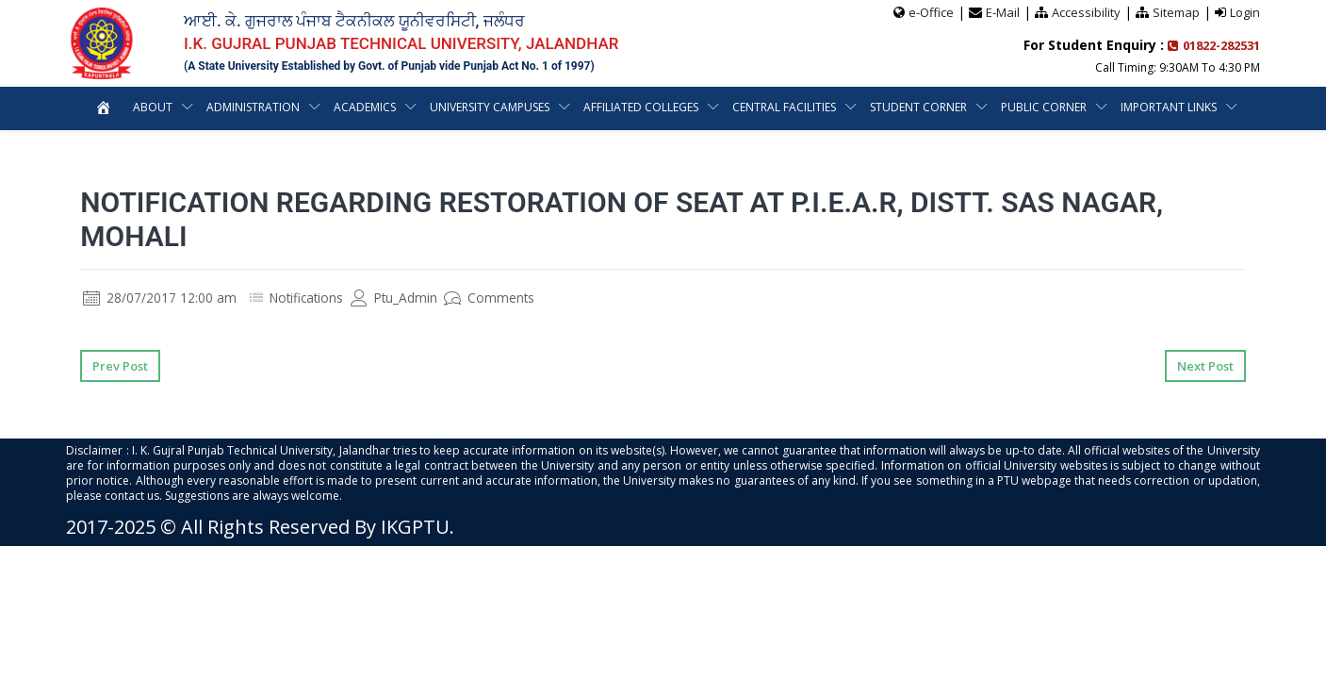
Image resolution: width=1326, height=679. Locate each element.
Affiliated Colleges (640, 107)
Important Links (1169, 107)
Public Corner (1044, 107)
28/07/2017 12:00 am (160, 297)
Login (1245, 12)
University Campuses (489, 107)
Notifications (309, 297)
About (152, 107)
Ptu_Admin (398, 297)
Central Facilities (784, 107)
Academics (365, 107)
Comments (495, 297)
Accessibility (1086, 12)
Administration (253, 107)
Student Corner (918, 107)
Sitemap (1176, 12)
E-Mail (1003, 12)
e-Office (931, 12)
